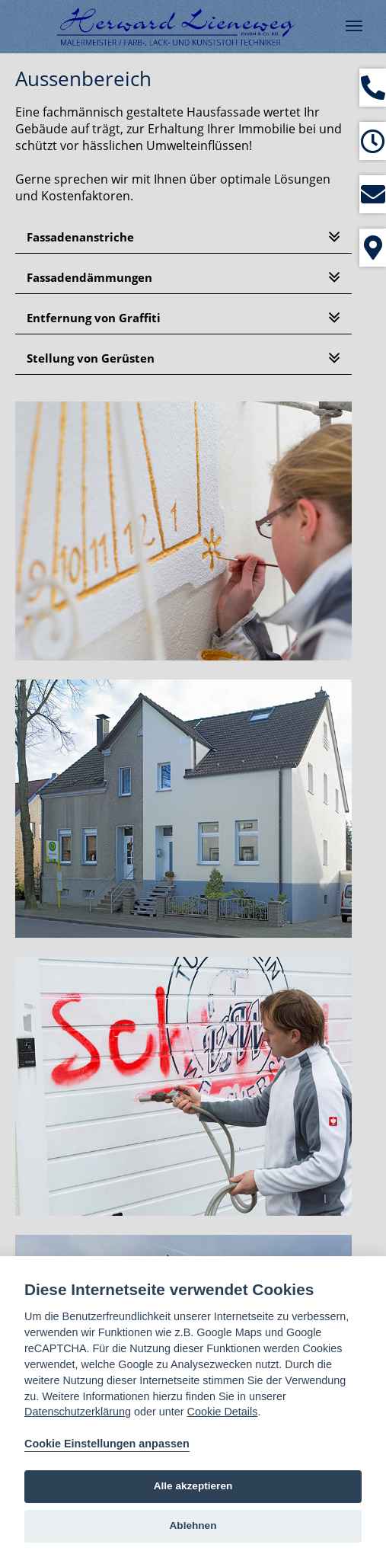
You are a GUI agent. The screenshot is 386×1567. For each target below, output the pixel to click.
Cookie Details (222, 1412)
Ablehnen (193, 1525)
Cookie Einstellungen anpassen (107, 1443)
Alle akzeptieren (193, 1486)
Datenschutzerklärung (77, 1412)
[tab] (183, 237)
